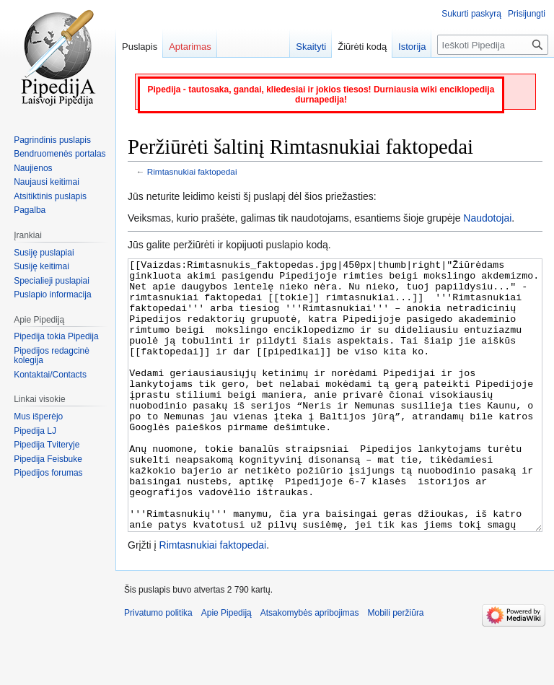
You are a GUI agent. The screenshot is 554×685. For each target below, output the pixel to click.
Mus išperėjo (38, 416)
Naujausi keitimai (46, 182)
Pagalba (29, 210)
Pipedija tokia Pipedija (56, 336)
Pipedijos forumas (48, 473)
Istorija (412, 46)
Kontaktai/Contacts (50, 375)
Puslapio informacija (52, 294)
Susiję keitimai (41, 266)
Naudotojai (487, 218)
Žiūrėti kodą (362, 46)
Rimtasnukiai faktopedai (192, 171)
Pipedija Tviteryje (46, 445)
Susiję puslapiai (44, 253)
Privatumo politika (158, 667)
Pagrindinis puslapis (52, 140)
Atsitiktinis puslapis (50, 196)
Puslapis (139, 46)
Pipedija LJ (35, 431)
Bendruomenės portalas (59, 154)
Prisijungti (526, 14)
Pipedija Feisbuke (48, 459)
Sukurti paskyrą (471, 14)
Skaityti (311, 46)
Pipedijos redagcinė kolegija (51, 356)
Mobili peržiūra (396, 667)
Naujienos (33, 168)
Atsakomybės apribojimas (309, 667)
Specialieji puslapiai (51, 281)
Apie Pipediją (226, 667)
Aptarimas (190, 46)
